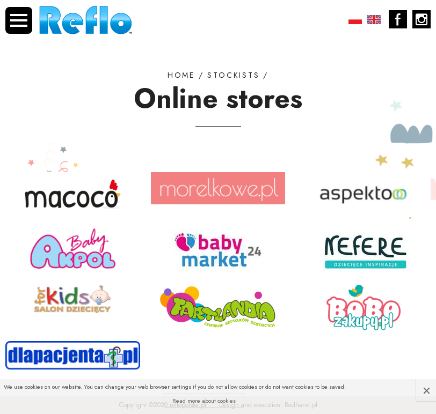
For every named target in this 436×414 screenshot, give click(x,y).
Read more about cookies (204, 400)
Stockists (233, 75)
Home (181, 75)
